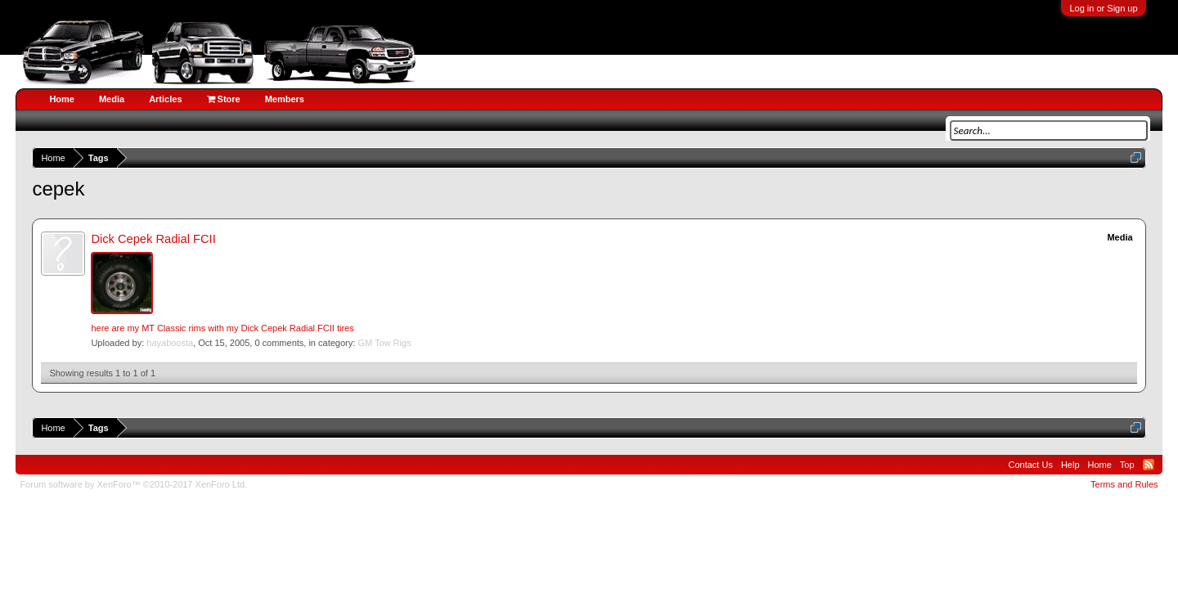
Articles (165, 99)
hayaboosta (169, 343)
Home (61, 99)
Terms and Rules (1124, 484)
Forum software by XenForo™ (133, 484)
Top (1127, 465)
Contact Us (1030, 465)
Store (224, 99)
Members (284, 99)
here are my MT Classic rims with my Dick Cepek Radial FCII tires (222, 328)
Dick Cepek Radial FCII (153, 238)
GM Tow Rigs (384, 343)
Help (1070, 465)
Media (111, 99)
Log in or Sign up (1103, 8)
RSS (1148, 464)
